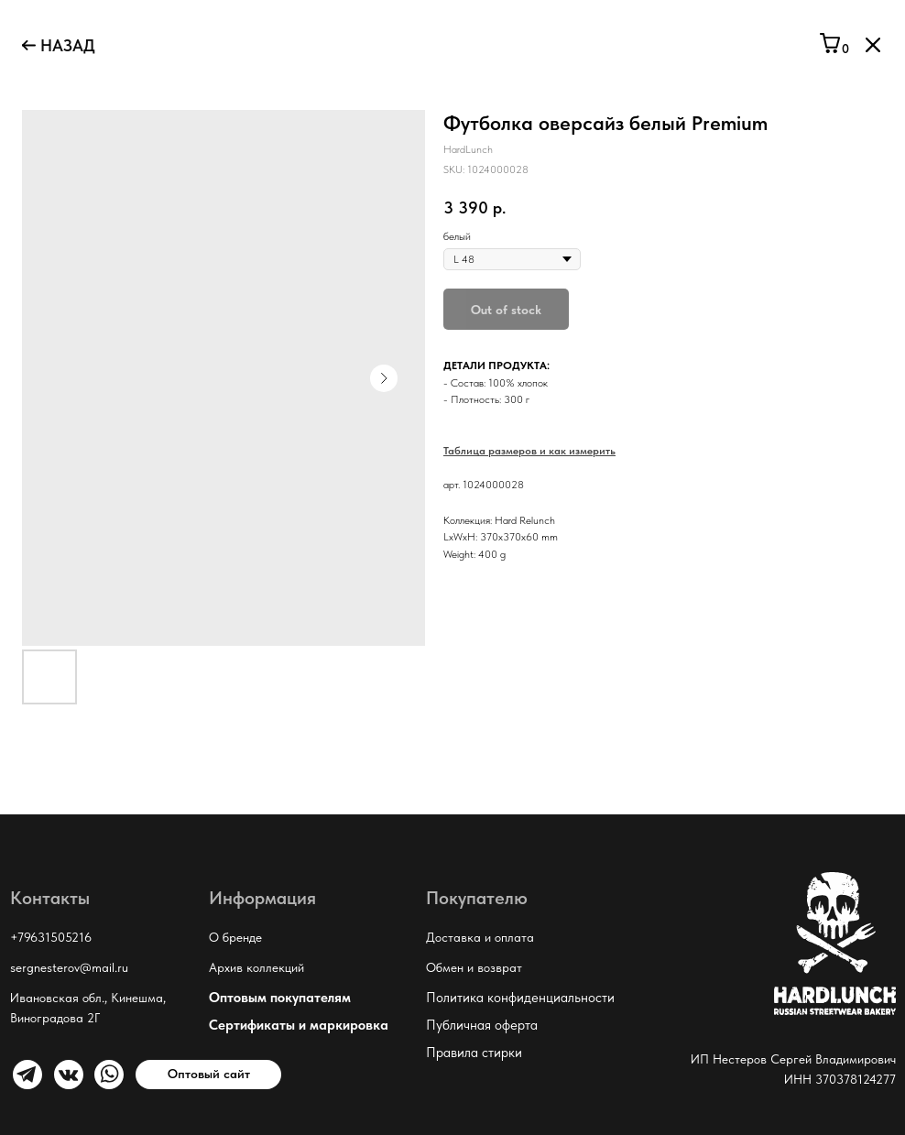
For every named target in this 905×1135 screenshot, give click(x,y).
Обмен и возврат (474, 967)
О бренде (235, 937)
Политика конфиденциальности (520, 997)
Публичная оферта (482, 1025)
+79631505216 (51, 937)
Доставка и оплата (480, 937)
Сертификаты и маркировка (298, 1025)
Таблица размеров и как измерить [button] (529, 450)
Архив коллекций (256, 967)
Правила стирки (474, 1052)
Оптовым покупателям (280, 997)
